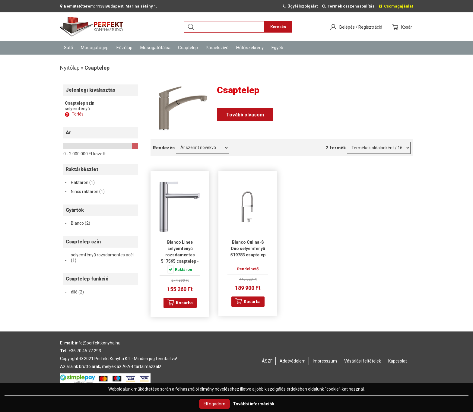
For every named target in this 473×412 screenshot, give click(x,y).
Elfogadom (214, 404)
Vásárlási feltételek (362, 361)
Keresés (278, 26)
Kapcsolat (397, 361)
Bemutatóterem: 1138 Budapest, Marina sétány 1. (108, 6)
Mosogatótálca (155, 47)
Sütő (68, 47)
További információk (254, 403)
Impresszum (325, 361)
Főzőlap (124, 47)
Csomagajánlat (396, 6)
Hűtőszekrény (250, 47)
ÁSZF (267, 361)
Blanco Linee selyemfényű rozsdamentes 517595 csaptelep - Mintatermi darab (180, 255)
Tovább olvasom (245, 115)
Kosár (407, 27)
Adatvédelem (293, 361)
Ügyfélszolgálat (300, 6)
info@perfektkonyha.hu (97, 343)
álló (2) (74, 292)
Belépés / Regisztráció (360, 27)
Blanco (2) (77, 223)
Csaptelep (188, 47)
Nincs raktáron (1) (85, 191)
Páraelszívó (217, 47)
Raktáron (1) (80, 182)
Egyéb (277, 47)
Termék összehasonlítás (348, 6)
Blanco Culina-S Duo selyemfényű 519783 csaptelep (247, 248)
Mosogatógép (95, 47)
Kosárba (184, 302)
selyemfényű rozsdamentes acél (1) (99, 257)
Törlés (74, 114)
